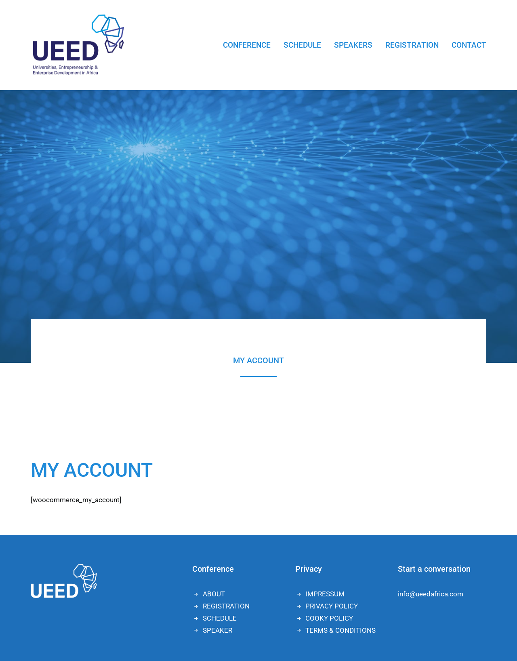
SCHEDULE (302, 45)
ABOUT (214, 391)
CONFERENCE (247, 45)
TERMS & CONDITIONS (340, 427)
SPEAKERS (353, 45)
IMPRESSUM (325, 391)
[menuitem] (246, 45)
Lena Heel (169, 636)
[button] (477, 642)
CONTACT (469, 45)
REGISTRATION (412, 45)
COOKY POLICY (329, 415)
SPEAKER (217, 427)
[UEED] (76, 45)
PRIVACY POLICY (331, 403)
